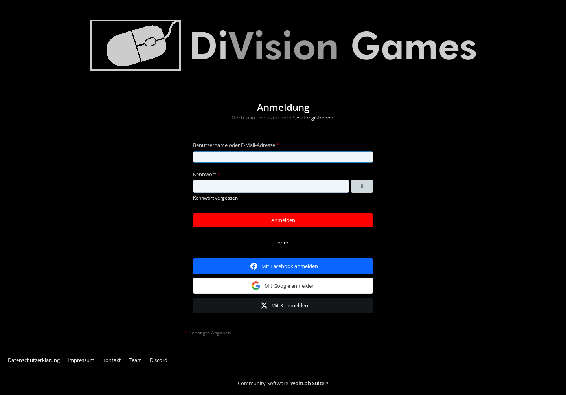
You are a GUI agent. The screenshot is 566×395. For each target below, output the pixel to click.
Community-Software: (283, 383)
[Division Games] (283, 45)
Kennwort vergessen (215, 198)
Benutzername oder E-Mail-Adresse (234, 145)
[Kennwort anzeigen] (362, 186)
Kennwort (204, 174)
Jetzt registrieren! (314, 117)
